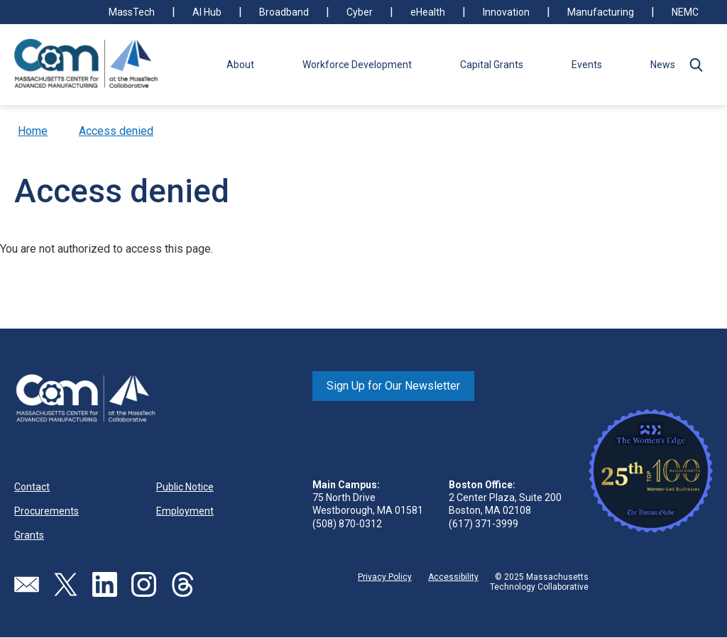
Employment (185, 511)
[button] (696, 65)
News (662, 64)
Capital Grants (491, 64)
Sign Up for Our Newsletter (393, 385)
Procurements (46, 511)
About (240, 64)
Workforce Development (357, 64)
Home (33, 131)
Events (587, 64)
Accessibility (453, 577)
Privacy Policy (385, 577)
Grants (29, 535)
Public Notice (185, 487)
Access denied (116, 131)
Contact (32, 487)
